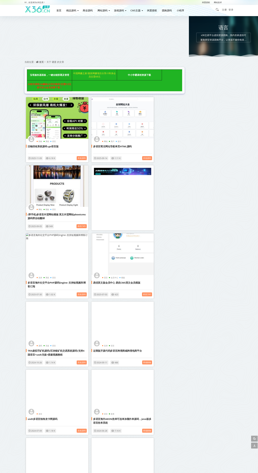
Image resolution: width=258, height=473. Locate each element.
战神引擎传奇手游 (192, 295)
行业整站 (222, 295)
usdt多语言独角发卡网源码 (144, 238)
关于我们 (150, 421)
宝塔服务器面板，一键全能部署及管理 (45, 73)
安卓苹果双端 (222, 288)
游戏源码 (121, 9)
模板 (149, 119)
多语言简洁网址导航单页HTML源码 (97, 123)
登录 (231, 9)
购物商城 (191, 274)
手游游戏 (222, 281)
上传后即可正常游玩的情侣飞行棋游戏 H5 (206, 95)
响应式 (222, 245)
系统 (46, 119)
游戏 (142, 292)
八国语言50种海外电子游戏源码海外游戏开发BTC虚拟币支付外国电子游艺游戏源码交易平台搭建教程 (151, 301)
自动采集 (207, 267)
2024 (91, 292)
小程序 (182, 9)
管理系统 (222, 267)
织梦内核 (207, 281)
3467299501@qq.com (182, 455)
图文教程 (191, 288)
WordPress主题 (223, 252)
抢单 (46, 292)
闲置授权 (206, 2)
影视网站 (191, 252)
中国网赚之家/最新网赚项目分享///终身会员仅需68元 (82, 73)
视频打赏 (207, 259)
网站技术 (218, 2)
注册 (224, 9)
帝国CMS (191, 281)
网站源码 (104, 9)
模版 (159, 174)
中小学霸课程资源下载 (119, 73)
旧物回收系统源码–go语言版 (41, 123)
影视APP (222, 274)
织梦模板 (191, 245)
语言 (54, 61)
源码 (39, 233)
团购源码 (169, 9)
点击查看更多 (101, 383)
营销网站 (222, 259)
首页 (60, 9)
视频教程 (207, 274)
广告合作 (110, 426)
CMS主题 (137, 9)
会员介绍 (110, 421)
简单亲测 (191, 302)
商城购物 (119, 250)
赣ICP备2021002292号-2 (111, 465)
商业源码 (89, 9)
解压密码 (229, 2)
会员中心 (151, 174)
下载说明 (150, 426)
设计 (104, 119)
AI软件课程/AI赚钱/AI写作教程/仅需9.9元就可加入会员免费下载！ (156, 73)
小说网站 (191, 259)
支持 (90, 174)
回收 (39, 119)
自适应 (207, 245)
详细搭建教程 (207, 295)
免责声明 (130, 426)
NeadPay (100, 292)
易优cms (170, 135)
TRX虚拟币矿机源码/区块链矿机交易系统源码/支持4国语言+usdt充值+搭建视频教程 (48, 242)
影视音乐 (67, 368)
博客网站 (207, 252)
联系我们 (130, 421)
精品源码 (73, 9)
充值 (46, 233)
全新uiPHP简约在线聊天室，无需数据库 (205, 145)
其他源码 (67, 135)
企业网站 (191, 267)
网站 (90, 119)
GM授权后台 (206, 288)
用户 (97, 119)
